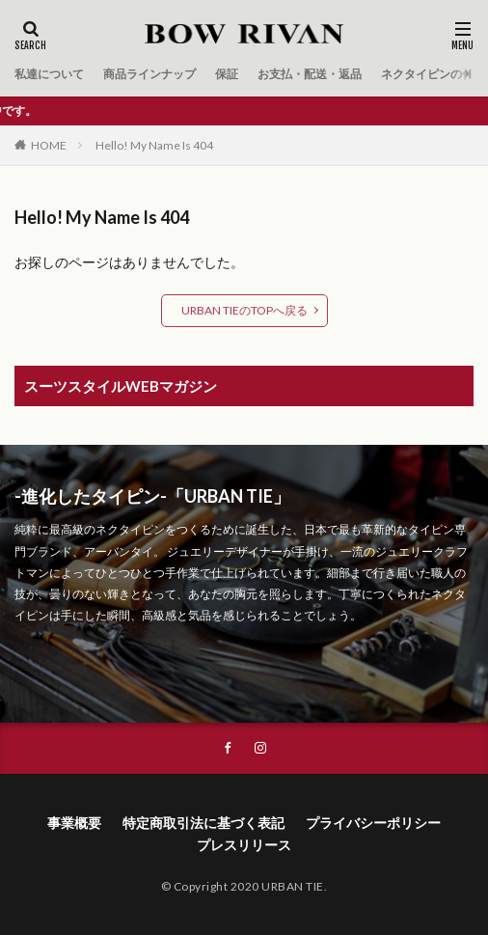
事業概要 (74, 822)
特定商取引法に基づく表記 (203, 822)
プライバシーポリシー (373, 822)
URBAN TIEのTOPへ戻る (244, 310)
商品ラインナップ (149, 74)
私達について (49, 74)
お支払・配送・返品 (310, 74)
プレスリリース (244, 845)
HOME (49, 145)
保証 (226, 74)
